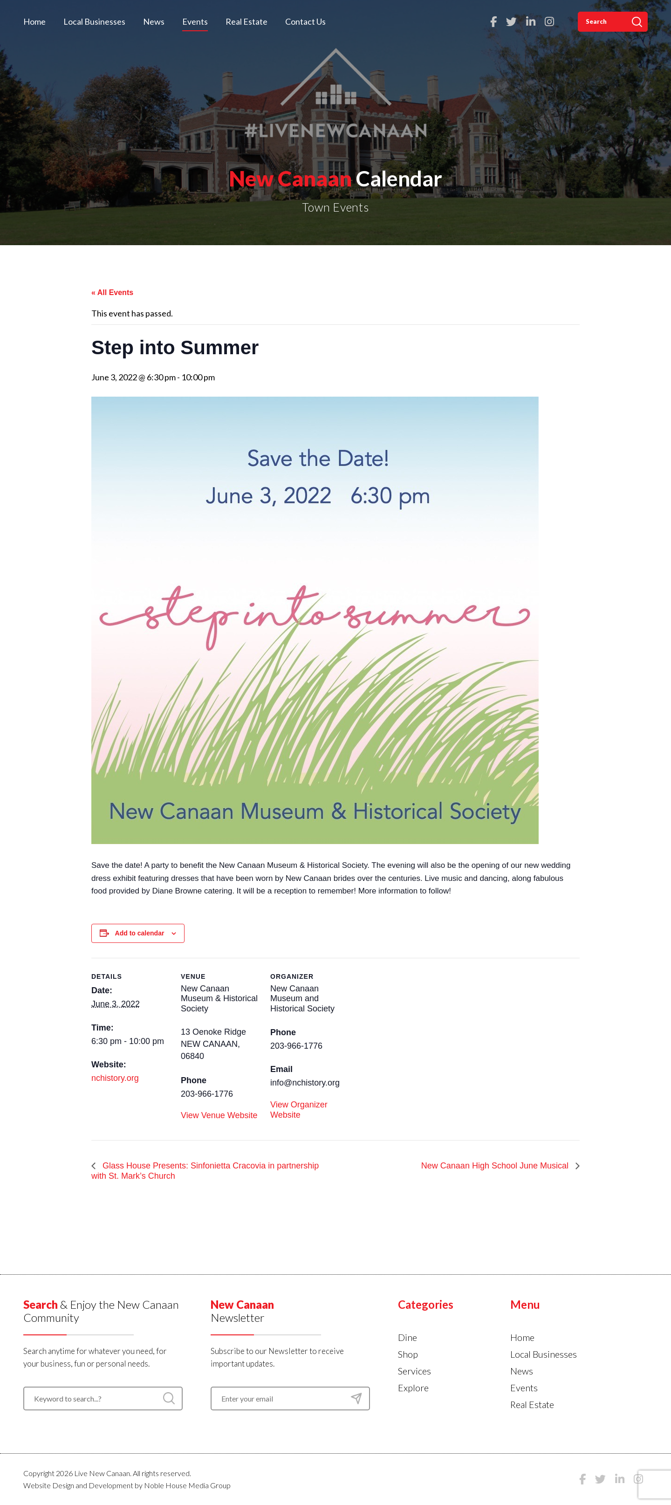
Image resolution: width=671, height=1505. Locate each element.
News (153, 21)
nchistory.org (115, 1078)
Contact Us (305, 21)
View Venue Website (219, 1115)
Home (34, 21)
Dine (407, 1337)
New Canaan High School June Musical (496, 1165)
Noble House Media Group (187, 1485)
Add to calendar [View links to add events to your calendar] (139, 933)
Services (414, 1370)
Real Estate (246, 21)
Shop (408, 1354)
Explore (413, 1387)
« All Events (112, 292)
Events (195, 21)
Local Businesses (94, 21)
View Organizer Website (299, 1110)
